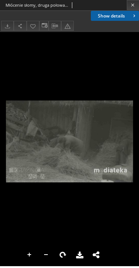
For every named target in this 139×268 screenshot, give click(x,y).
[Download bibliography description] (55, 26)
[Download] (7, 26)
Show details (117, 16)
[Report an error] (67, 26)
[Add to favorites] (33, 26)
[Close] (133, 5)
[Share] (20, 26)
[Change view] (43, 26)
